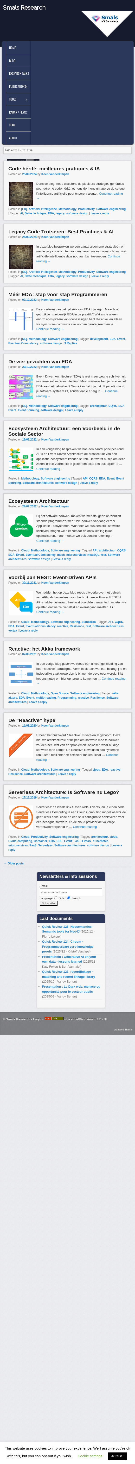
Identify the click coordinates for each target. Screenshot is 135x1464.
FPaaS (86, 841)
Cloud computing (20, 841)
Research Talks (19, 73)
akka (115, 693)
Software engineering (111, 209)
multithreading (46, 697)
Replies (70, 343)
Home (12, 47)
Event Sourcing (28, 410)
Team (12, 124)
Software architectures (38, 483)
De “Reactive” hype (31, 720)
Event (121, 339)
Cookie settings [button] (90, 1456)
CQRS (113, 406)
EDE (60, 841)
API (85, 478)
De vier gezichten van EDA (40, 361)
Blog (12, 60)
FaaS (77, 841)
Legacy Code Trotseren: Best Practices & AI (61, 231)
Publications (17, 86)
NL (105, 1019)
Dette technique (35, 213)
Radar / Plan (17, 112)
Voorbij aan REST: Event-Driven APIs (52, 577)
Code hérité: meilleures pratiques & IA (54, 168)
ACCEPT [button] (117, 1456)
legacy (60, 213)
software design (77, 213)
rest (103, 554)
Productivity (86, 209)
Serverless (45, 845)
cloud (96, 769)
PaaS (32, 845)
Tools (13, 99)
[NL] (24, 272)
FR (99, 1019)
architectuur (98, 406)
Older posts (14, 863)
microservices (76, 554)
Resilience (77, 626)
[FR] (24, 209)
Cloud (25, 550)
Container (40, 841)
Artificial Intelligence (43, 209)
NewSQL (93, 554)
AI (21, 213)
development (99, 339)
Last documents (56, 918)
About (13, 137)
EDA (51, 213)
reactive (62, 626)
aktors (12, 697)
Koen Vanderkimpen (55, 174)
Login (37, 1019)
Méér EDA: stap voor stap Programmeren (57, 294)
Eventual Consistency (23, 343)
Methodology (67, 209)
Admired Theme (123, 1029)
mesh (61, 554)
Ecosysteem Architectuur (38, 501)
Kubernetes (100, 841)
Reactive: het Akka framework (44, 649)
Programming (67, 697)
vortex (12, 630)
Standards (89, 622)
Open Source (60, 693)
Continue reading (50, 329)
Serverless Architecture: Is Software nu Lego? (63, 792)
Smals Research (24, 7)
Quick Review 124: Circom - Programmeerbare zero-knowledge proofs (68, 946)
